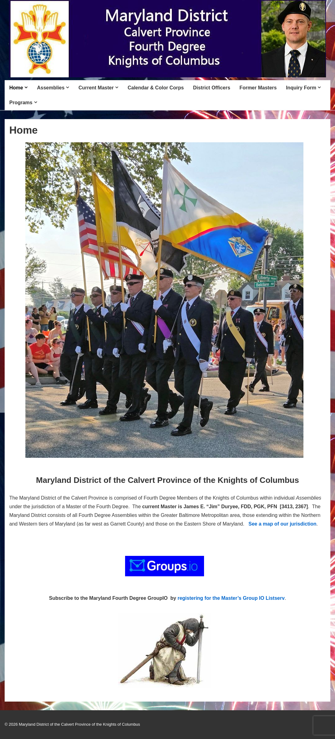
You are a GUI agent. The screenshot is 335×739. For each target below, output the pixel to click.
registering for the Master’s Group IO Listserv (231, 598)
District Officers (211, 87)
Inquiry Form (301, 87)
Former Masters (258, 87)
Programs (21, 102)
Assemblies (50, 87)
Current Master (96, 87)
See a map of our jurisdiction (283, 523)
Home (16, 87)
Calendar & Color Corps (156, 87)
